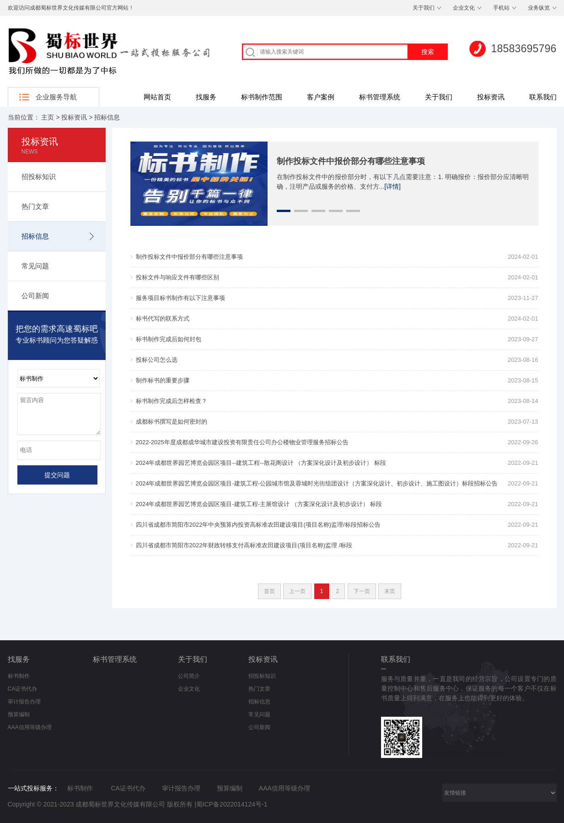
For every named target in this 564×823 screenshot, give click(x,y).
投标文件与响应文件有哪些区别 (177, 277)
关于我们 (424, 8)
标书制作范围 (261, 97)
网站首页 (157, 97)
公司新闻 (35, 296)
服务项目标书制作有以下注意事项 (180, 297)
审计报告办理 (24, 701)
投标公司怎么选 (156, 359)
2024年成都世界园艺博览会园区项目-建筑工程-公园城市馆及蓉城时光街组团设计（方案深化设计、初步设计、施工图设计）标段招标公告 (317, 483)
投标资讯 (491, 97)
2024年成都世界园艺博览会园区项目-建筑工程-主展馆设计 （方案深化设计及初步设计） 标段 (259, 504)
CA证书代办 (23, 689)
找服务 (206, 97)
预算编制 (19, 714)
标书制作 (19, 676)
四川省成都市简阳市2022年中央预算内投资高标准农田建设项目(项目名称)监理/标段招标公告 (258, 524)
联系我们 (543, 97)
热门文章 (35, 206)
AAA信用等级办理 (30, 727)
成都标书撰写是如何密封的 (171, 421)
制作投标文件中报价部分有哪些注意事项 (351, 161)
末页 (389, 591)
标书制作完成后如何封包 (168, 339)
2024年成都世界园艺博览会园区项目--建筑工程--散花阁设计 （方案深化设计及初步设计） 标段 (261, 462)
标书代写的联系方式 (162, 318)
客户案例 (320, 97)
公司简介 (189, 676)
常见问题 (35, 266)
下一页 (362, 591)
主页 (47, 117)
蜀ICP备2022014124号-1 (232, 804)
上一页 (297, 591)
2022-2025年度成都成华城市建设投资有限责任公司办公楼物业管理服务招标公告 (242, 442)
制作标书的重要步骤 (162, 380)
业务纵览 (539, 8)
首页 (269, 591)
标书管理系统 (379, 97)
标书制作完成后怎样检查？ (171, 401)
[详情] (392, 186)
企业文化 (464, 8)
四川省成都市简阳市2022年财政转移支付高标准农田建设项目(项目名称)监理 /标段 (244, 545)
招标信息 (107, 117)
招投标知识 (38, 176)
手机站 (501, 8)
